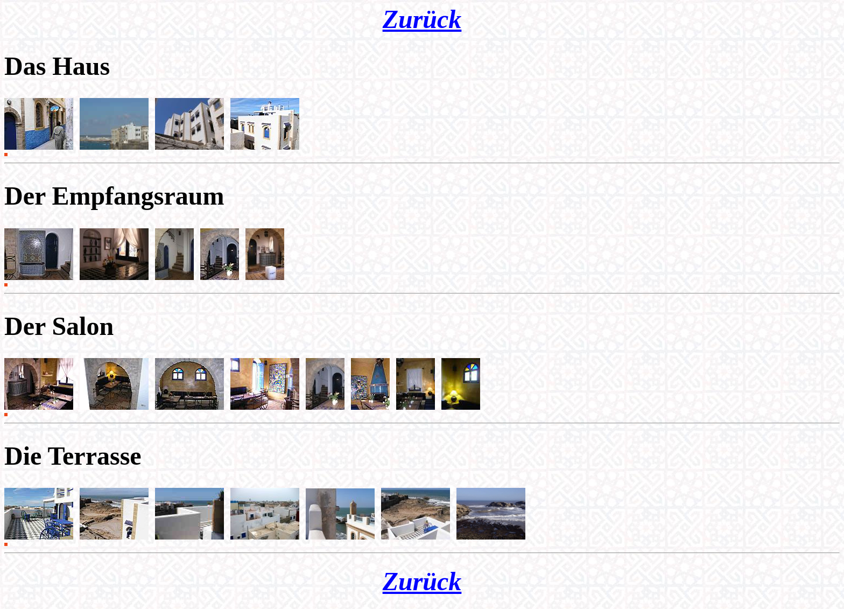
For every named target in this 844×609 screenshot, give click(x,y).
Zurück (422, 19)
